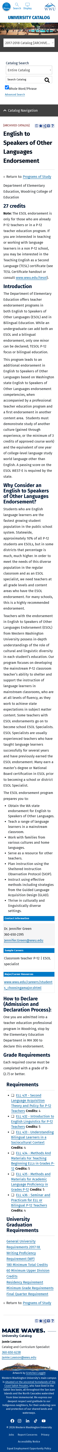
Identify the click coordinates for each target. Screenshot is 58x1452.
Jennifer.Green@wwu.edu (23, 940)
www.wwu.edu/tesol (31, 278)
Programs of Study (37, 177)
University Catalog (29, 17)
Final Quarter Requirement (27, 1294)
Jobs (11, 1434)
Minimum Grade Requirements (30, 1288)
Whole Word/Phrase (23, 88)
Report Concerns (27, 1434)
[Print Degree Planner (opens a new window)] (36, 125)
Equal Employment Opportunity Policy (29, 1448)
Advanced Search (15, 94)
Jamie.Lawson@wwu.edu (19, 1357)
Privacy (45, 1434)
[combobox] (29, 42)
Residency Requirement (24, 1282)
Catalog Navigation (23, 110)
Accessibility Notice (29, 1441)
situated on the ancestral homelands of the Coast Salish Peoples (30, 1383)
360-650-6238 (11, 1352)
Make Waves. (23, 1330)
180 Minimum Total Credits (27, 1264)
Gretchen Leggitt (35, 1372)
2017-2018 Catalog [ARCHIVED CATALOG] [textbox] (29, 43)
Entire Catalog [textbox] (19, 70)
